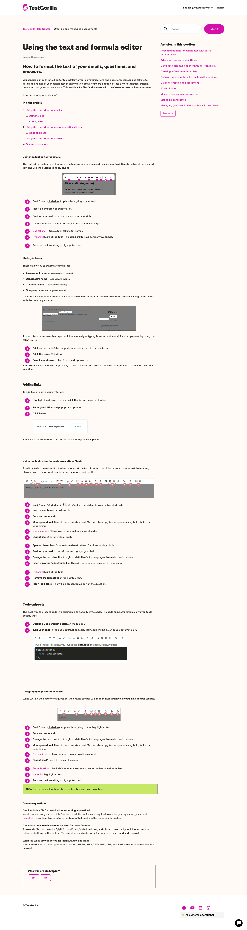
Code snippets (37, 132)
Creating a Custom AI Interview (179, 71)
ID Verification (169, 88)
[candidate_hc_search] (181, 29)
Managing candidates (173, 99)
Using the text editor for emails (44, 110)
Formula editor (41, 768)
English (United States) (196, 7)
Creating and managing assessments (75, 28)
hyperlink (28, 817)
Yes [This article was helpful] (33, 877)
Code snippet (40, 530)
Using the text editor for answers (45, 138)
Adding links (36, 121)
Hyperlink (38, 236)
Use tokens (39, 230)
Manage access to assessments (179, 94)
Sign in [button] (220, 7)
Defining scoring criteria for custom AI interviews (189, 77)
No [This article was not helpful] (45, 877)
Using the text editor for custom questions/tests (54, 127)
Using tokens (36, 115)
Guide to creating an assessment (180, 82)
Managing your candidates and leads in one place (189, 105)
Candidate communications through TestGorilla (188, 65)
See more (168, 113)
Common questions (37, 144)
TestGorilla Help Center (36, 28)
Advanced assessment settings (179, 60)
